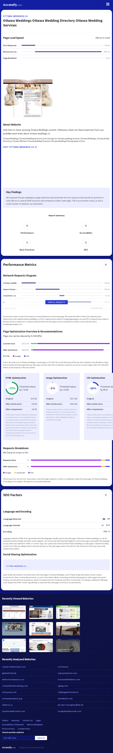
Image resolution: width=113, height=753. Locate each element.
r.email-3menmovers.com (14, 666)
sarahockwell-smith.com (13, 711)
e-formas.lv (63, 666)
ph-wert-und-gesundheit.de (70, 705)
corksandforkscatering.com (15, 685)
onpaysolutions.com (67, 673)
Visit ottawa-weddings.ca (20, 147)
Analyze (41, 738)
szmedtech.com (65, 698)
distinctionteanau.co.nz (13, 679)
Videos (5, 720)
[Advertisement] (56, 70)
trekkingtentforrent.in (68, 692)
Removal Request (35, 724)
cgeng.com (63, 685)
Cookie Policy (24, 728)
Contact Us (27, 720)
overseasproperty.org (12, 698)
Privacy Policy (8, 728)
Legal (38, 720)
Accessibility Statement (13, 724)
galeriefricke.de (9, 673)
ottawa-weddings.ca (15, 16)
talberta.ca (7, 705)
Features (15, 720)
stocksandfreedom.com (69, 679)
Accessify (12, 5)
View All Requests (56, 302)
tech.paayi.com (9, 692)
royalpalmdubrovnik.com (69, 711)
